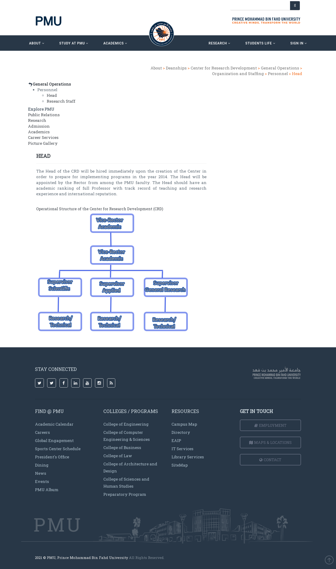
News (40, 473)
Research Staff (61, 101)
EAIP (176, 440)
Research (37, 120)
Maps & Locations (270, 442)
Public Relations (44, 114)
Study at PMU (73, 43)
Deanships (176, 68)
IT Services (182, 448)
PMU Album (46, 489)
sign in (298, 43)
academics (115, 43)
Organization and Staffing (238, 73)
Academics (39, 131)
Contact (270, 459)
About (156, 68)
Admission (39, 126)
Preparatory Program (124, 494)
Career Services (43, 137)
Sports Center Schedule (57, 448)
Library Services (188, 457)
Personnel (278, 73)
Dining (42, 465)
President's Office (52, 457)
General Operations (280, 68)
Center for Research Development (224, 68)
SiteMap (180, 465)
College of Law (117, 455)
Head (52, 95)
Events (42, 481)
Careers (42, 432)
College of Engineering (126, 424)
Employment (270, 425)
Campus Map (184, 424)
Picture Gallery (43, 143)
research (219, 43)
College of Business (122, 447)
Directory (181, 432)
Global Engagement (54, 440)
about (36, 43)
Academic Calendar (54, 424)
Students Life (260, 43)
